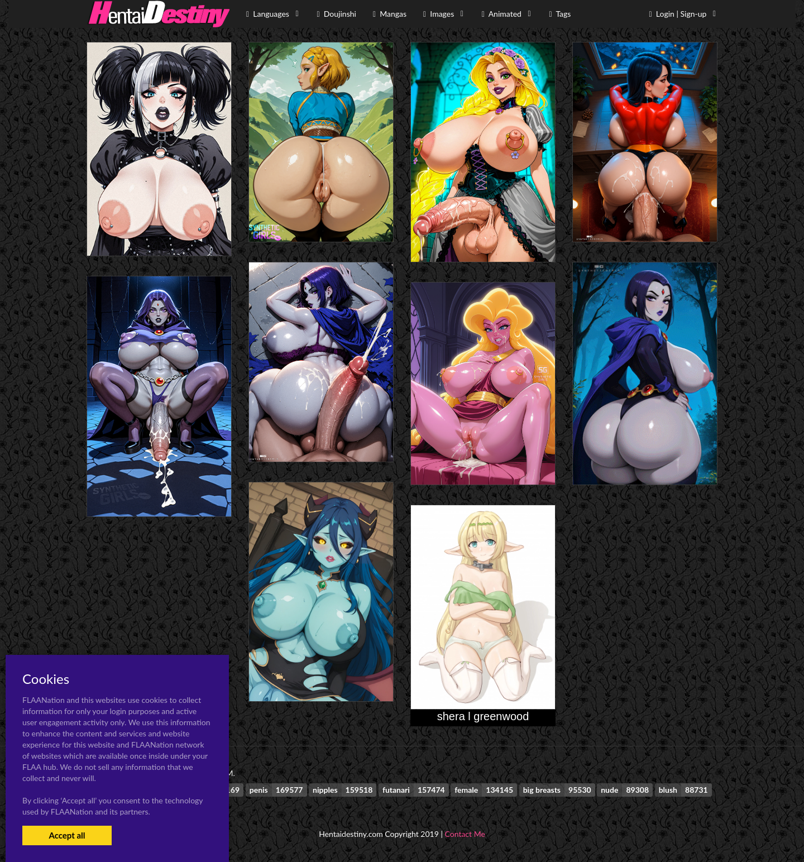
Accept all (67, 835)
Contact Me (465, 834)
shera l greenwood (483, 716)
